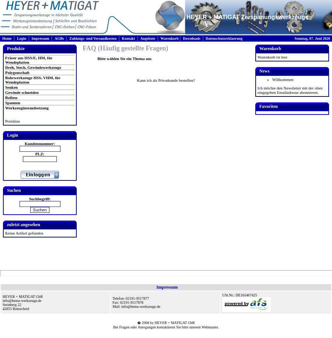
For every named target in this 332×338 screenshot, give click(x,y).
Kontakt (128, 38)
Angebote (147, 38)
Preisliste (12, 121)
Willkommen (283, 79)
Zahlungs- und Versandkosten (93, 38)
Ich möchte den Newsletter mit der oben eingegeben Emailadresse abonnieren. (290, 90)
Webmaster (210, 327)
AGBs (59, 38)
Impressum (40, 38)
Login (21, 38)
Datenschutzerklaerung (223, 38)
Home (7, 38)
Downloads (191, 38)
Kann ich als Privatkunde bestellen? (166, 80)
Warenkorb (169, 38)
